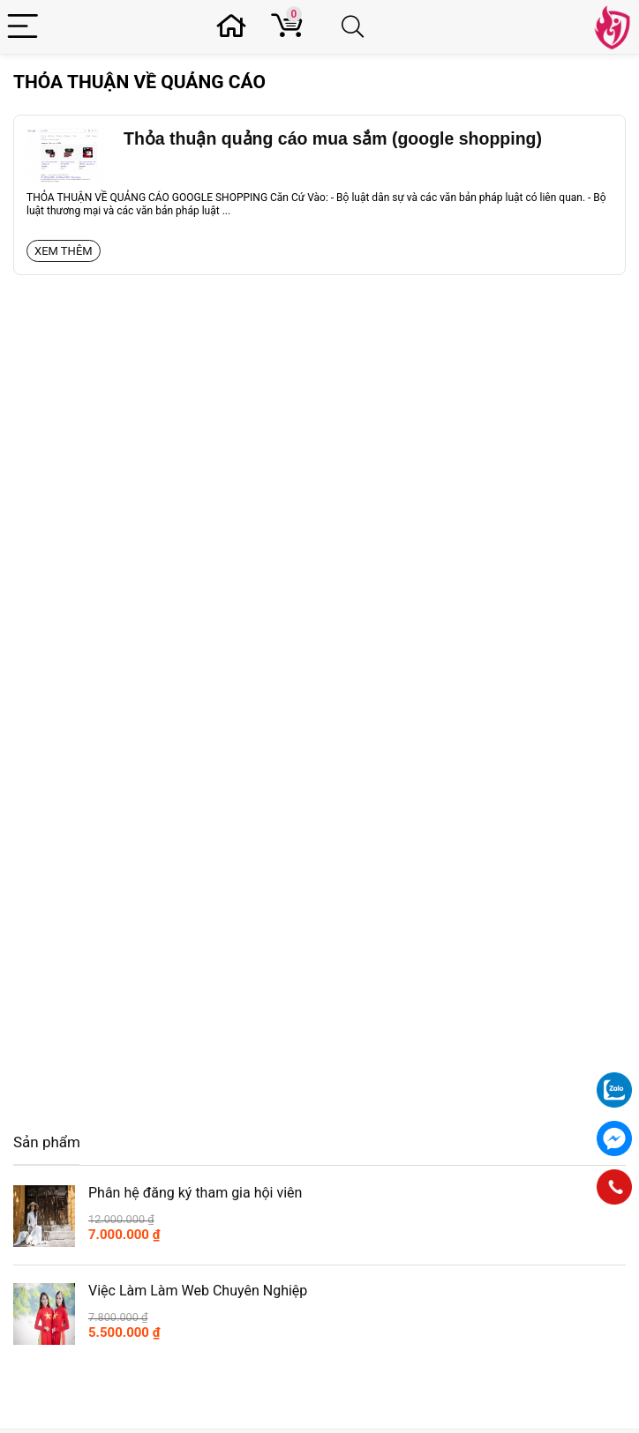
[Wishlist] (236, 27)
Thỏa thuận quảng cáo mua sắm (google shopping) (333, 138)
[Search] (356, 27)
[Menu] (24, 27)
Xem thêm (63, 250)
